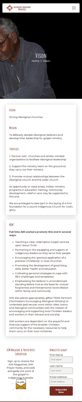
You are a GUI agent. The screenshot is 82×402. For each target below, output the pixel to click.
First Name (56, 355)
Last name (56, 366)
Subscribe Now (61, 390)
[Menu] (74, 8)
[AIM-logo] (18, 8)
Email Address (58, 377)
